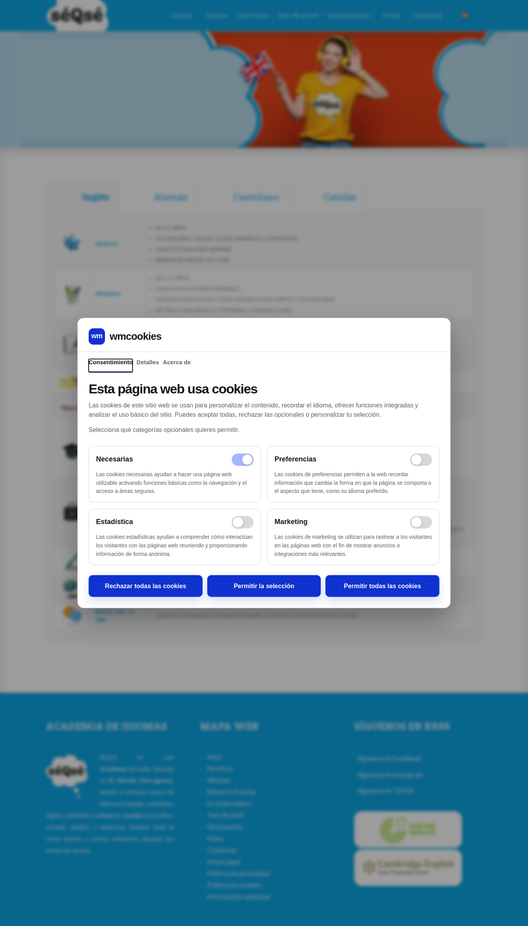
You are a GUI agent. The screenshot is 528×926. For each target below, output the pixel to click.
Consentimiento (111, 362)
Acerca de (177, 362)
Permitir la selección (264, 586)
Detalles (147, 362)
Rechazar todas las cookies (145, 586)
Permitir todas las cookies (382, 586)
